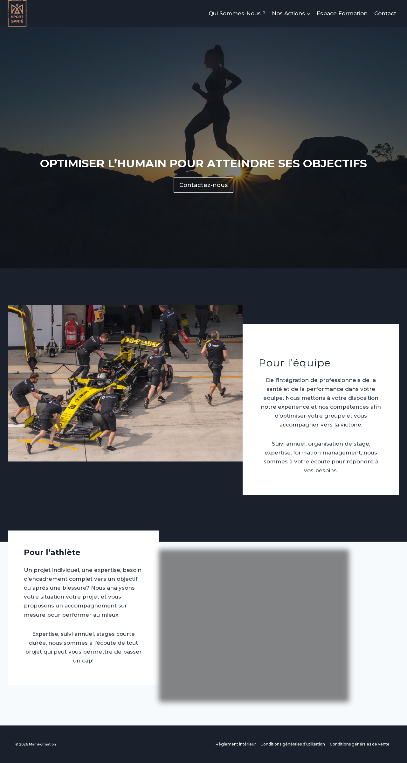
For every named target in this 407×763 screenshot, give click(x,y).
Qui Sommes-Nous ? (237, 13)
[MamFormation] (17, 13)
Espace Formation (342, 13)
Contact (385, 13)
